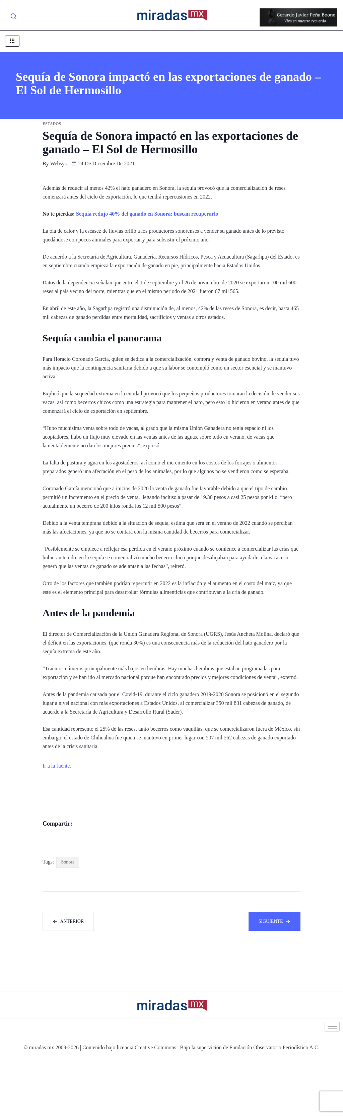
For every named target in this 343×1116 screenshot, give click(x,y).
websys (58, 163)
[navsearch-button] (13, 17)
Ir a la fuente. (57, 766)
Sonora (67, 916)
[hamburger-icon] (12, 41)
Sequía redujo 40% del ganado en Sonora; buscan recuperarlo (147, 214)
